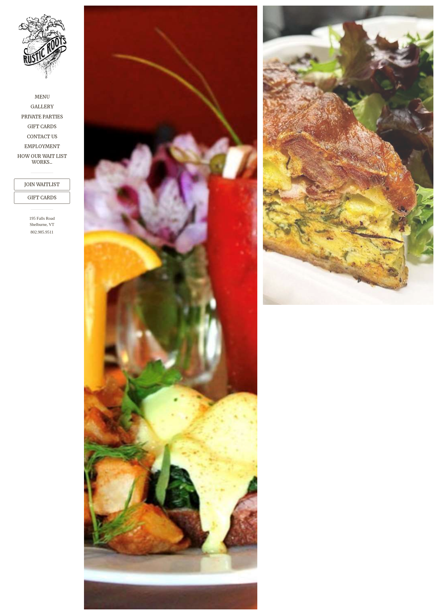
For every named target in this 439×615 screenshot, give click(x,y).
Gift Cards (42, 126)
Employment (42, 146)
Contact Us (42, 137)
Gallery (42, 107)
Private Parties (42, 117)
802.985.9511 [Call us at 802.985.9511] (42, 232)
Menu (42, 97)
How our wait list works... (42, 159)
